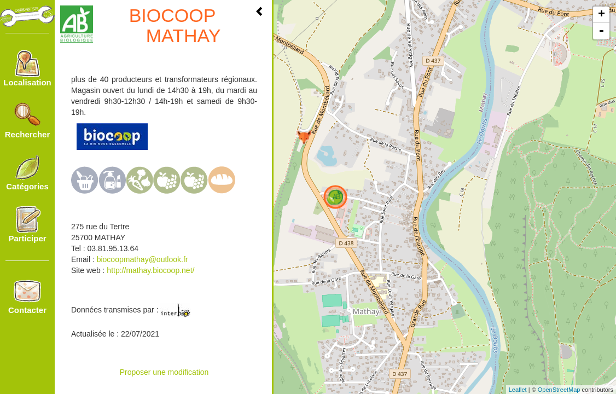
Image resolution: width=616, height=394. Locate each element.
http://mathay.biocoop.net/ (149, 270)
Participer (27, 224)
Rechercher (27, 120)
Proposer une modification (164, 372)
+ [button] (601, 15)
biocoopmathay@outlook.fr (142, 259)
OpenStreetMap (559, 389)
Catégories (27, 172)
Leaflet (518, 389)
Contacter (27, 296)
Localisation (27, 68)
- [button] (601, 31)
